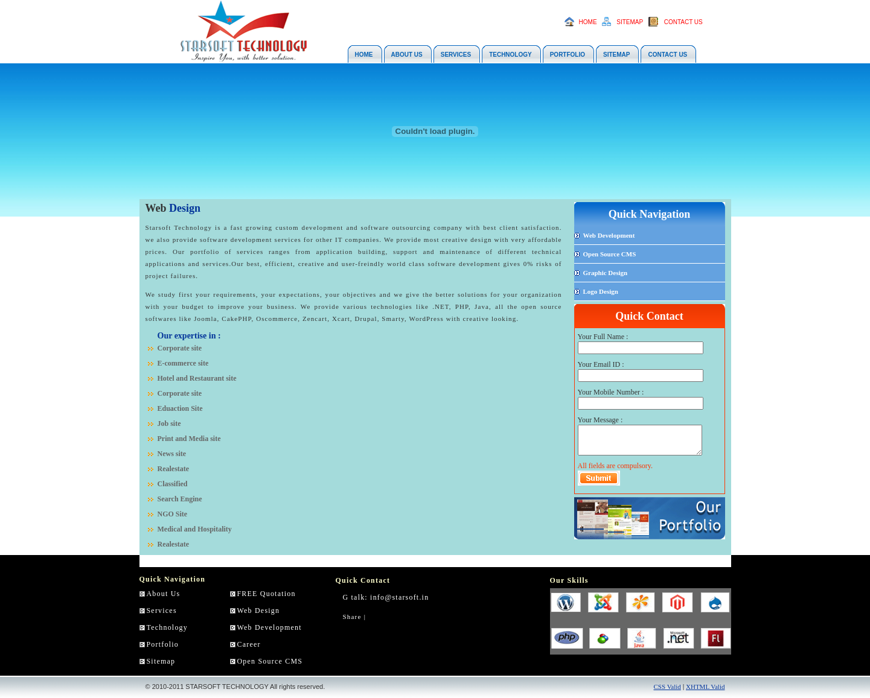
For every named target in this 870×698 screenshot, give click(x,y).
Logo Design (600, 291)
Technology (167, 627)
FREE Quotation (266, 593)
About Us (164, 593)
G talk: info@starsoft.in (386, 597)
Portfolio (163, 644)
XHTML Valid (705, 686)
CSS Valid (667, 686)
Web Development (609, 235)
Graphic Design (605, 272)
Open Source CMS (609, 254)
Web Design (258, 610)
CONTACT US (683, 22)
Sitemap (161, 661)
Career (249, 644)
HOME (588, 22)
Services (162, 610)
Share (352, 616)
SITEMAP (629, 22)
